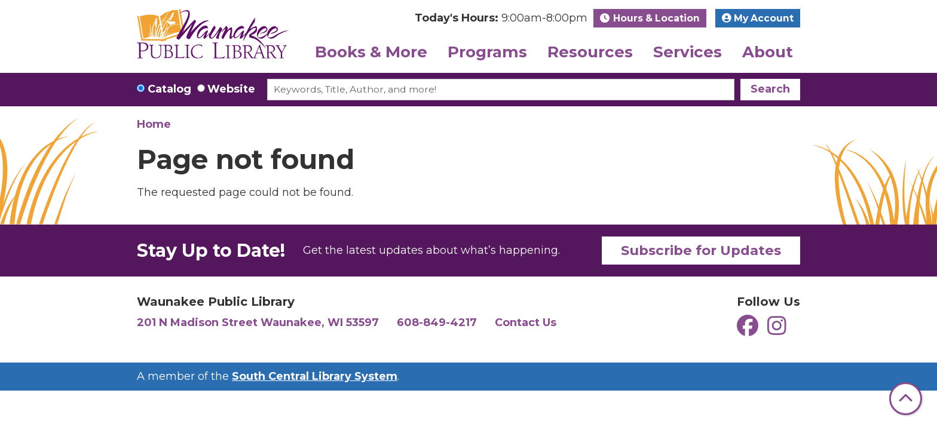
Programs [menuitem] (487, 52)
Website (231, 89)
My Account (758, 18)
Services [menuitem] (687, 52)
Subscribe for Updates (701, 250)
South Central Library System (314, 376)
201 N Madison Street (258, 322)
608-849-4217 (437, 322)
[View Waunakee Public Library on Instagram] (776, 330)
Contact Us (525, 322)
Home (154, 124)
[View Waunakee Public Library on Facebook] (749, 330)
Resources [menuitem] (590, 52)
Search (770, 89)
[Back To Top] (905, 398)
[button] (501, 18)
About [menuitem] (767, 52)
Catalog (169, 89)
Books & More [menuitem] (371, 52)
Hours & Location (655, 18)
